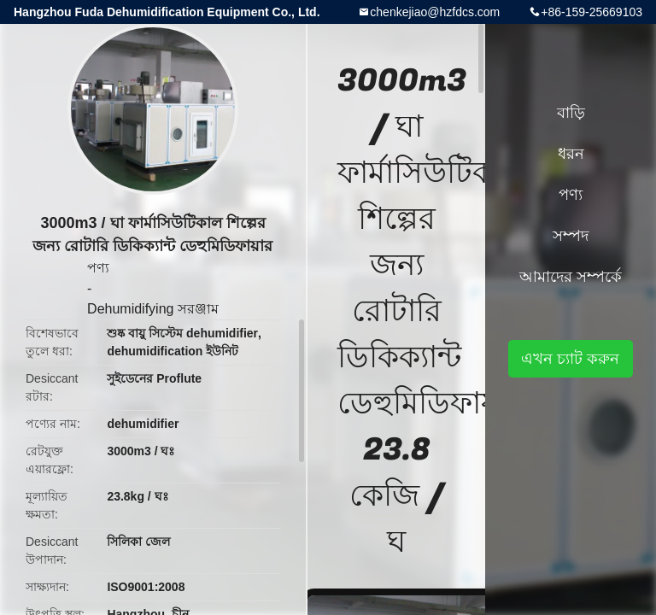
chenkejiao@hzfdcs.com (435, 12)
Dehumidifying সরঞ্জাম (153, 309)
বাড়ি (571, 112)
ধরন (571, 153)
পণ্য (98, 268)
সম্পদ (571, 235)
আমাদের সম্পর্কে (570, 276)
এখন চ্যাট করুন (570, 358)
